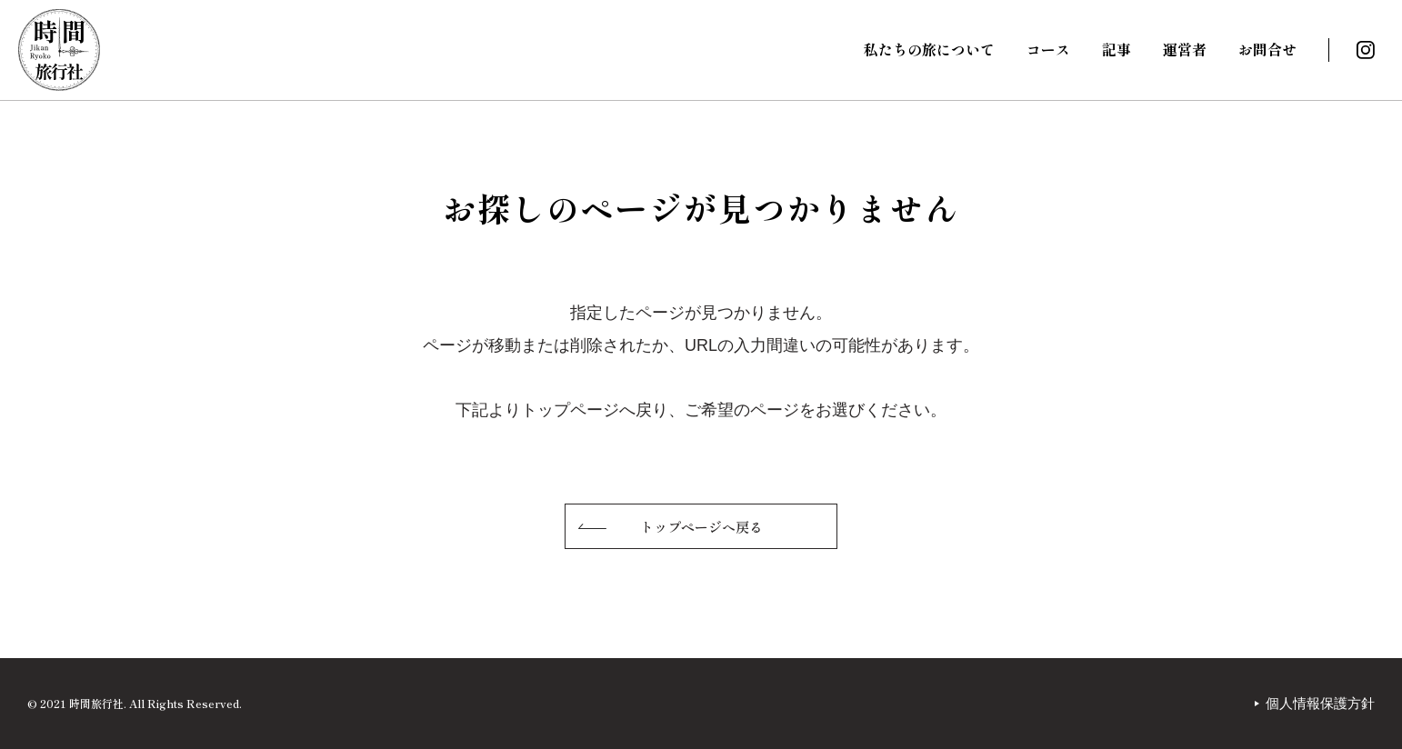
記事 (1116, 49)
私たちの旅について (929, 49)
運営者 (1185, 49)
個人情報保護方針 (1320, 703)
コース (1048, 49)
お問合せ (1267, 49)
